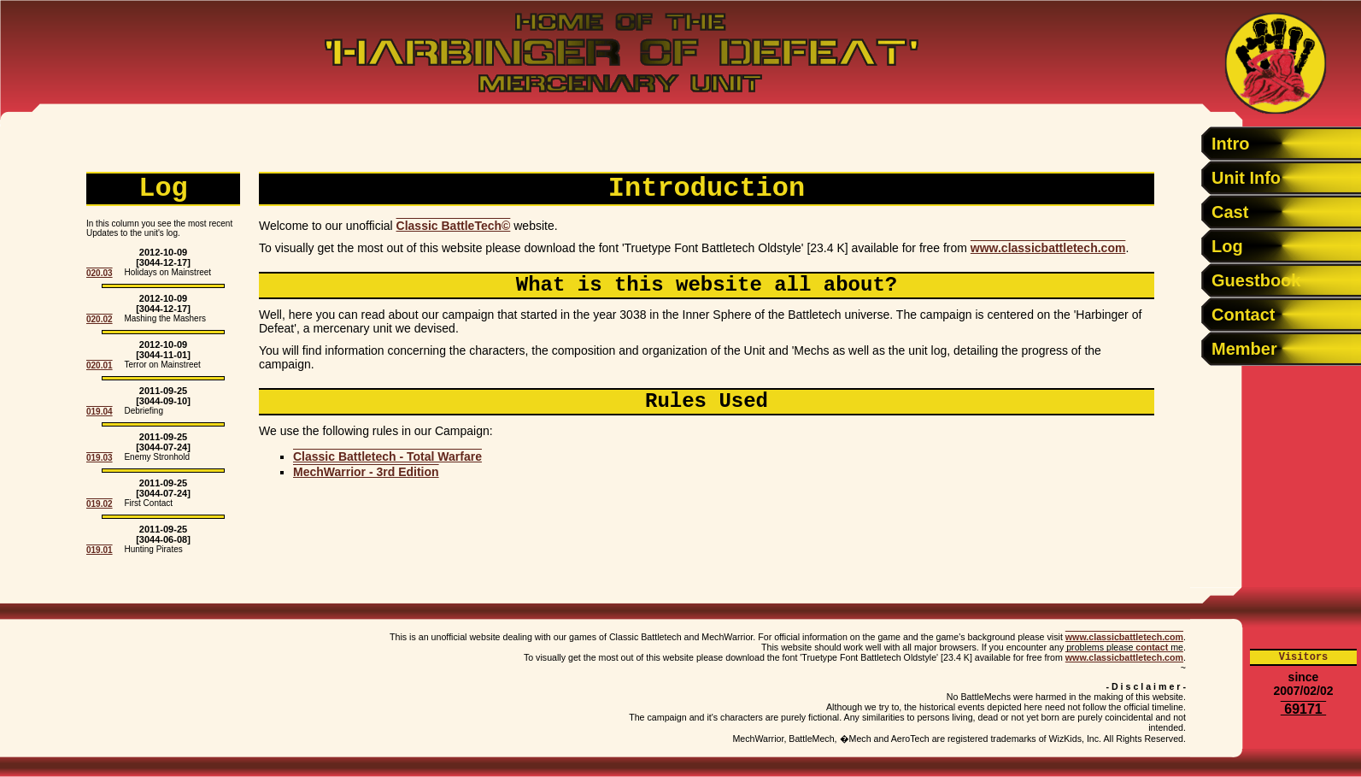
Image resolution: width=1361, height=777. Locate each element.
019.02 (99, 504)
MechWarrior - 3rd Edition (366, 472)
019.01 (99, 550)
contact (1151, 647)
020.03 (99, 273)
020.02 (99, 319)
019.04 (99, 411)
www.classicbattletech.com (1048, 248)
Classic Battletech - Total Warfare (387, 456)
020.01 (99, 365)
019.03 (99, 457)
